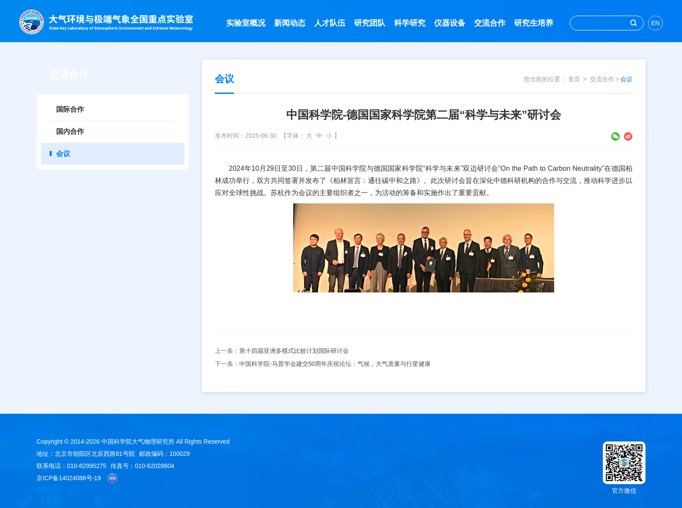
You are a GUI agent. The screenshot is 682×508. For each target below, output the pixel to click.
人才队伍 (329, 23)
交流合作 (489, 23)
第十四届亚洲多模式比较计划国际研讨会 (294, 350)
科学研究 (409, 23)
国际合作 (70, 109)
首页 (574, 79)
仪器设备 (449, 23)
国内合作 (70, 131)
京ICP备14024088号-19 (69, 478)
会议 (63, 153)
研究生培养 (533, 23)
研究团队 (369, 23)
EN (655, 23)
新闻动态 (289, 23)
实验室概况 (245, 23)
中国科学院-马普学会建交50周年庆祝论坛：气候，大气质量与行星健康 (335, 363)
